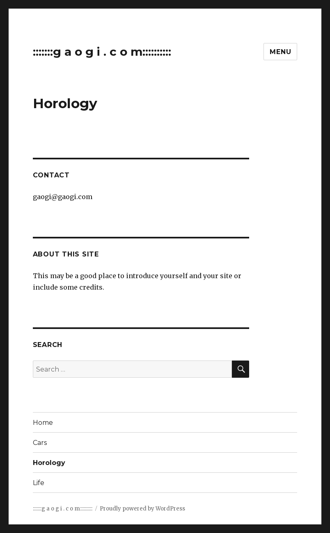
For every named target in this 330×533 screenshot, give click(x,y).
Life (38, 483)
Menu (280, 52)
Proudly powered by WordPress (142, 508)
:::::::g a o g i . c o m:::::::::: (102, 52)
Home (43, 422)
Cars (40, 443)
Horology (49, 463)
